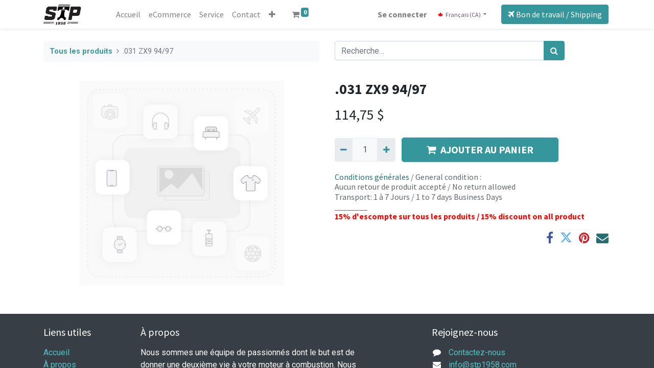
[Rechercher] (554, 50)
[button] (272, 14)
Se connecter (402, 14)
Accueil (56, 352)
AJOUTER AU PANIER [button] (480, 149)
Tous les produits (81, 51)
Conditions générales (372, 177)
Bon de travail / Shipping (555, 14)
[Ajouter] (386, 150)
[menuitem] (128, 14)
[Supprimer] (344, 150)
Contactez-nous (477, 352)
